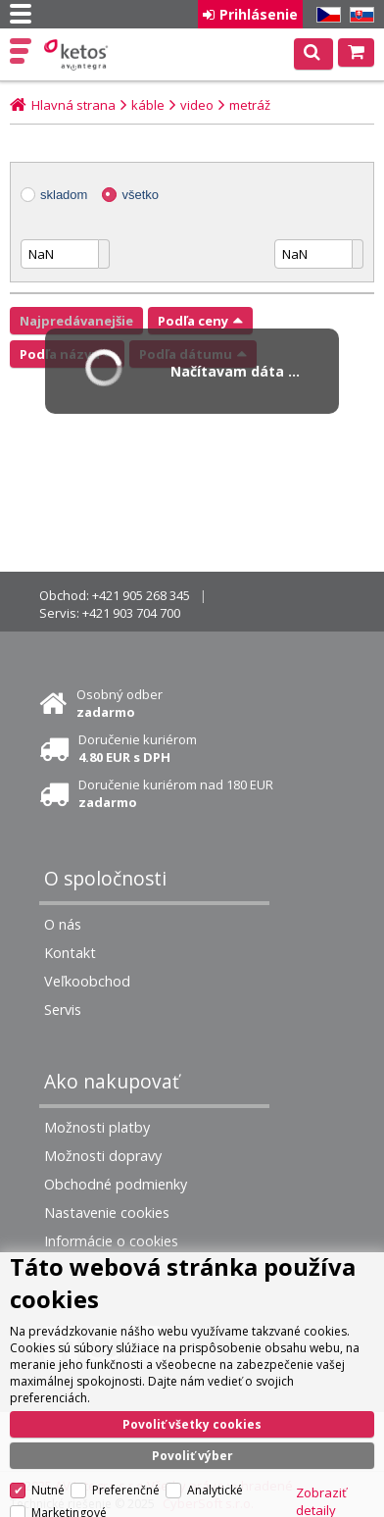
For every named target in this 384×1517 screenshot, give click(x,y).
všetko (140, 194)
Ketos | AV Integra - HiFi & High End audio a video (78, 55)
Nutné (48, 1490)
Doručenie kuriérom (137, 748)
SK (358, 15)
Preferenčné (126, 1490)
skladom (63, 194)
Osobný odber (119, 703)
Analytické (215, 1490)
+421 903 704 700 (131, 613)
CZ (325, 15)
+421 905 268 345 (141, 595)
